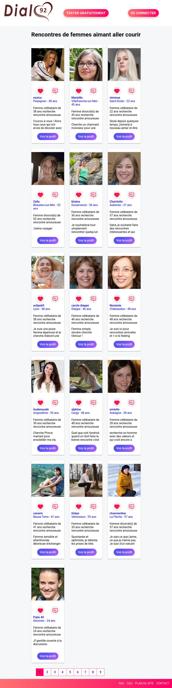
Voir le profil (47, 136)
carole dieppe (80, 305)
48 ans (131, 309)
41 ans (55, 516)
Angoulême (40, 413)
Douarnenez (79, 205)
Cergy (75, 413)
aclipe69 (38, 305)
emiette (114, 409)
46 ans (87, 309)
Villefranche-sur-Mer (84, 101)
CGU (129, 683)
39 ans (54, 413)
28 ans (127, 413)
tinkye (75, 513)
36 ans (93, 205)
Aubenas (115, 205)
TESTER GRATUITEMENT (86, 13)
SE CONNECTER (143, 13)
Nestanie (115, 305)
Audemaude (41, 409)
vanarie (38, 513)
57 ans (128, 516)
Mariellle (77, 97)
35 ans (92, 516)
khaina (75, 201)
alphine (76, 409)
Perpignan (39, 101)
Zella (36, 201)
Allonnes (38, 620)
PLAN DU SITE (144, 683)
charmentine (118, 513)
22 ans (131, 101)
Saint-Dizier (117, 101)
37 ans (127, 205)
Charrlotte (116, 201)
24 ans (51, 620)
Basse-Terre (41, 516)
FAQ (121, 683)
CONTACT (162, 683)
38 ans (53, 101)
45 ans (75, 104)
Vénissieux (78, 516)
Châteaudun (117, 309)
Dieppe (75, 309)
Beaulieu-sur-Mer (44, 205)
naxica (37, 97)
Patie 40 (38, 617)
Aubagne (115, 413)
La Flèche (116, 516)
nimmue (115, 97)
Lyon (36, 309)
